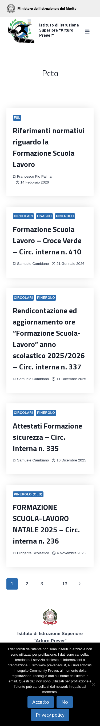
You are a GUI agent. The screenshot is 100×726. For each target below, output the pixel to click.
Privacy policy (50, 714)
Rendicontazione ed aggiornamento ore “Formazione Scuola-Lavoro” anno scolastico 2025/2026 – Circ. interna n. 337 (49, 338)
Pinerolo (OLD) (28, 494)
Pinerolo (65, 216)
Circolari (23, 216)
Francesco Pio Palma (34, 176)
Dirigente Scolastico (33, 553)
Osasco (44, 216)
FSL (17, 118)
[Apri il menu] (87, 31)
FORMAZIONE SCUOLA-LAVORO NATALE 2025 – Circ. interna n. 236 (46, 524)
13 (64, 583)
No (64, 702)
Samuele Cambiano (33, 264)
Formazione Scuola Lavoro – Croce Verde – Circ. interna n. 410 (47, 240)
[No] (93, 684)
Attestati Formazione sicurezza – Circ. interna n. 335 (47, 437)
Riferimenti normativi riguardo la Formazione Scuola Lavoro (49, 147)
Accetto (40, 702)
